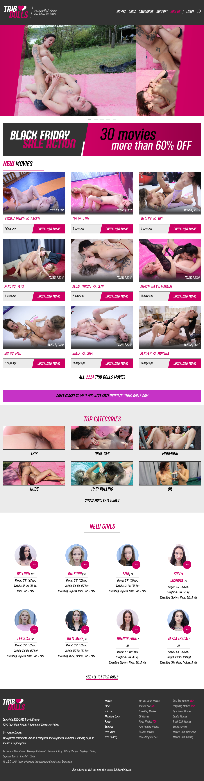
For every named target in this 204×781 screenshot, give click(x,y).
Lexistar (25, 638)
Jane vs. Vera (14, 286)
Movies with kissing (183, 737)
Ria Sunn (76, 573)
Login (190, 11)
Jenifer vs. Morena (154, 353)
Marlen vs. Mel (151, 219)
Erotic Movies (180, 726)
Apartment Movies (182, 711)
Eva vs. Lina (80, 219)
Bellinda (25, 573)
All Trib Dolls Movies (149, 701)
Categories (146, 11)
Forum (108, 721)
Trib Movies (147, 706)
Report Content (12, 732)
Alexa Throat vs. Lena (88, 286)
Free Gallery (111, 737)
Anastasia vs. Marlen (156, 286)
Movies (121, 11)
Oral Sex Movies (183, 701)
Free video (110, 732)
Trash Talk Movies (182, 721)
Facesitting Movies (148, 737)
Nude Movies (147, 721)
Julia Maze (76, 638)
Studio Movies (180, 716)
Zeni (127, 573)
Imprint (23, 756)
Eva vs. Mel (12, 353)
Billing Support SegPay (75, 751)
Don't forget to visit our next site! (102, 396)
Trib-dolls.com (32, 719)
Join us (175, 11)
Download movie (48, 229)
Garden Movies (146, 732)
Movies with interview (184, 732)
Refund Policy (55, 751)
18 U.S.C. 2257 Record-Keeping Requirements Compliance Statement (37, 761)
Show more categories (102, 500)
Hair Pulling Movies (149, 726)
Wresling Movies (147, 711)
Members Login (112, 716)
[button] (89, 120)
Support (161, 11)
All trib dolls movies (102, 377)
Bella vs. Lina (82, 353)
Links (32, 756)
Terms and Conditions (14, 751)
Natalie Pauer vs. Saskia (22, 219)
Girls (132, 11)
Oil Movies (144, 716)
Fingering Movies (183, 706)
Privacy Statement (36, 751)
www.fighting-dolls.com (119, 769)
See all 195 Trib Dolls (102, 677)
